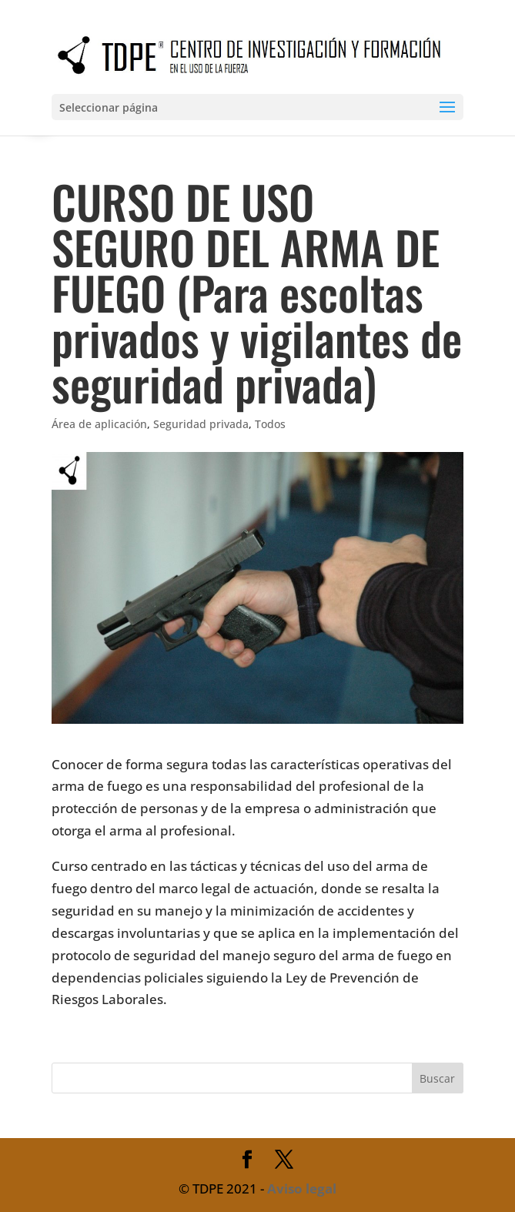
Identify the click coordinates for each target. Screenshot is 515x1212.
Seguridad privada (201, 424)
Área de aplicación (99, 424)
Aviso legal (301, 1188)
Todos (270, 424)
